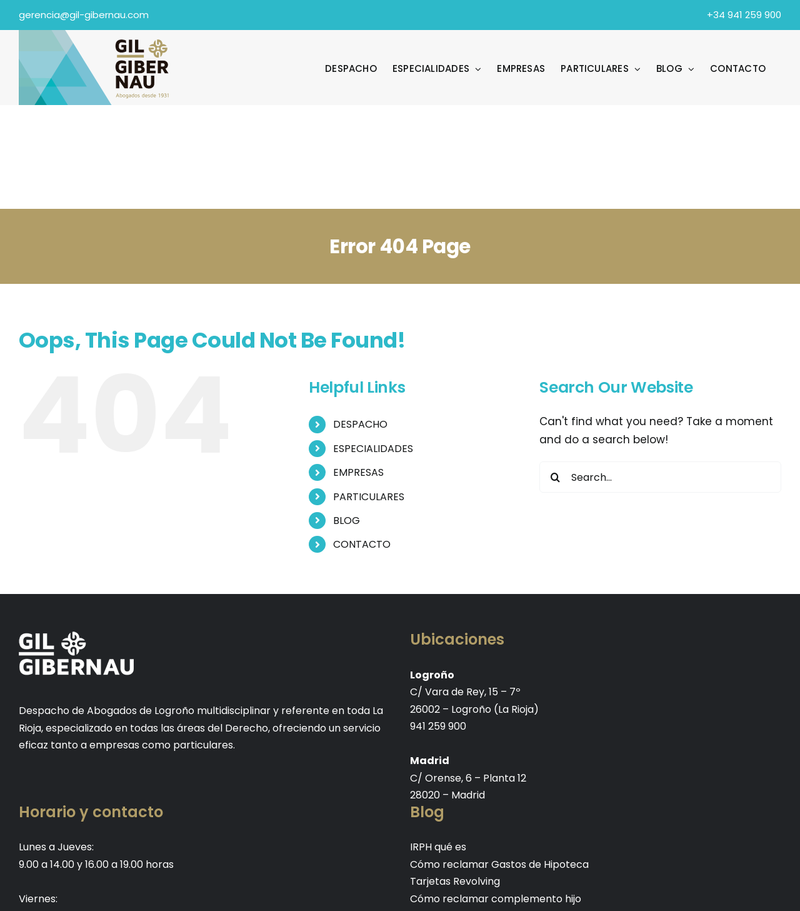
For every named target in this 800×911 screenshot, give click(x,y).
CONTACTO (362, 544)
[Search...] (660, 477)
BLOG (346, 520)
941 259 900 (438, 726)
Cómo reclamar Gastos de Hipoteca (499, 864)
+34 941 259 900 (744, 14)
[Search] (555, 477)
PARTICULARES (368, 497)
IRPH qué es (438, 847)
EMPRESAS (358, 472)
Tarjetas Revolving (455, 881)
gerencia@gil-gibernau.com (84, 14)
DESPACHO (360, 424)
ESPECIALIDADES (373, 448)
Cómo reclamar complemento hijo (495, 899)
